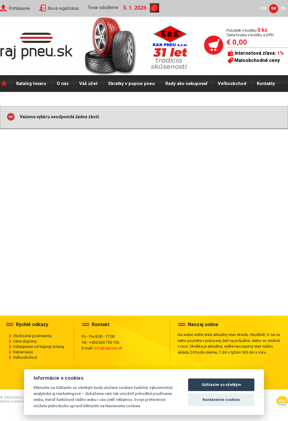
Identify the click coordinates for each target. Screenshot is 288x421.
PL (283, 8)
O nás (63, 83)
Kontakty (266, 83)
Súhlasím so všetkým (221, 384)
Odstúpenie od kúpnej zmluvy (38, 346)
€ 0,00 (236, 42)
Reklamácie (23, 352)
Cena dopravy (25, 341)
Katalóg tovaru (31, 83)
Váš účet (88, 83)
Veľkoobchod (232, 83)
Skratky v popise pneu (131, 83)
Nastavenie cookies (221, 399)
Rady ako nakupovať (186, 83)
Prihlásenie (19, 8)
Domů (5, 83)
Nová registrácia (63, 8)
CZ (263, 8)
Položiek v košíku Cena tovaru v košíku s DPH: (250, 32)
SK (273, 8)
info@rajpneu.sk (108, 348)
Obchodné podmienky (32, 336)
